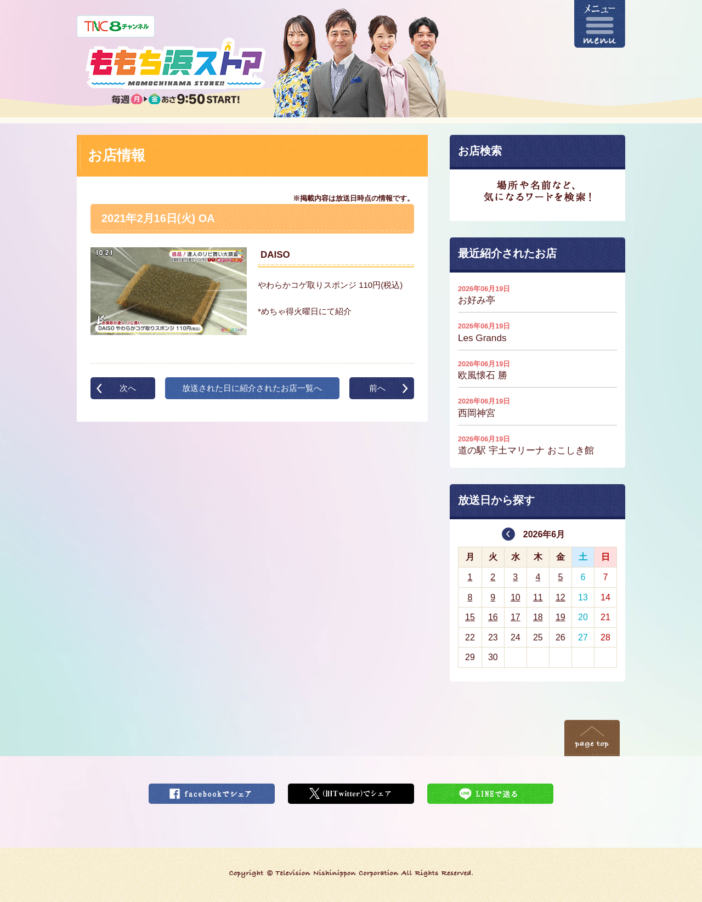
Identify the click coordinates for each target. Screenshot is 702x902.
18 (538, 617)
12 (560, 597)
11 (538, 597)
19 (560, 617)
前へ (377, 388)
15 (470, 617)
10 (515, 597)
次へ (128, 388)
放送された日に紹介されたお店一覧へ (252, 388)
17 (515, 617)
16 (493, 617)
